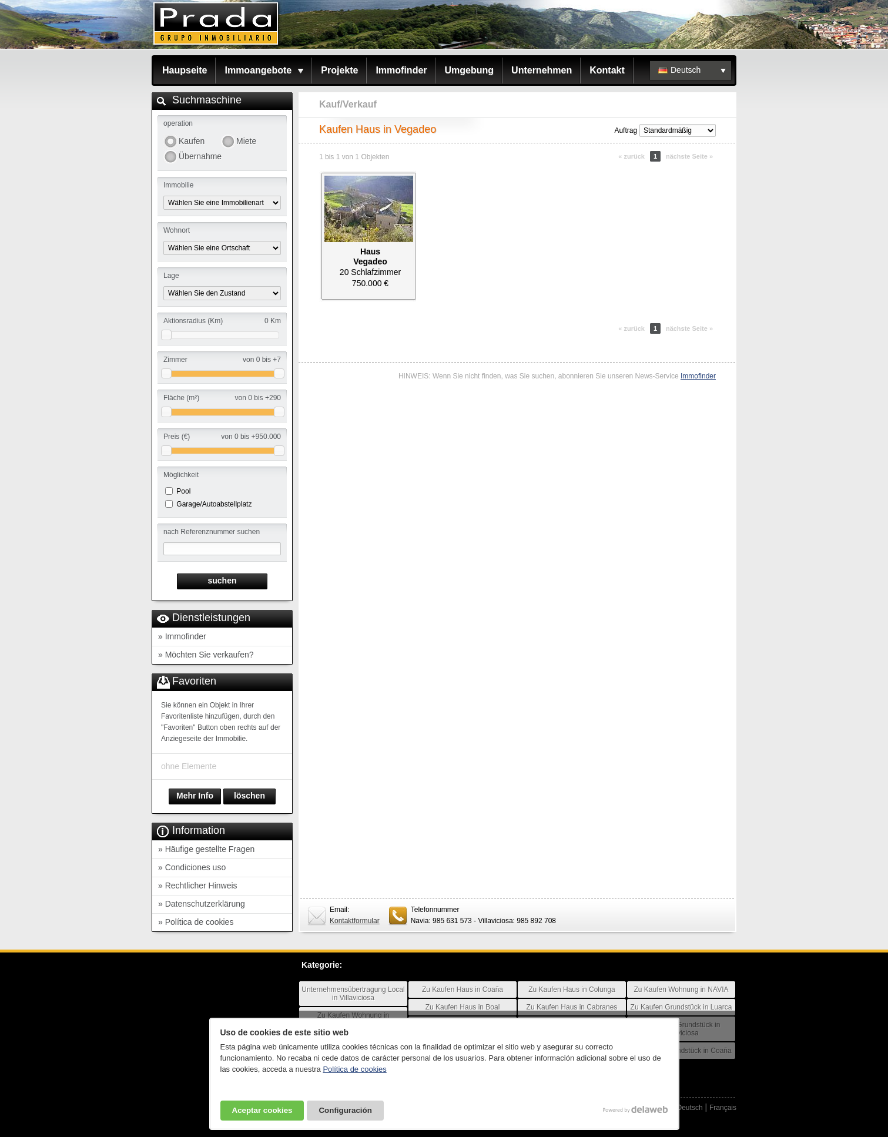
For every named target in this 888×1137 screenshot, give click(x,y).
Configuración (345, 1110)
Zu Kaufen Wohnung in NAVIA (681, 989)
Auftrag (625, 130)
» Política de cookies (195, 922)
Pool (183, 491)
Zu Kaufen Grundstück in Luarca (681, 1007)
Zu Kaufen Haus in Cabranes (572, 1007)
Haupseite (184, 70)
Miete (246, 141)
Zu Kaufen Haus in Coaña (462, 989)
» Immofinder (182, 636)
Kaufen (192, 141)
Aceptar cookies (262, 1110)
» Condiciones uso (192, 867)
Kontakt (607, 70)
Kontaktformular (355, 921)
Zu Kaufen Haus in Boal (462, 1007)
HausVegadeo (370, 256)
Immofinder (401, 70)
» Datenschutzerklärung (201, 903)
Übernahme (200, 156)
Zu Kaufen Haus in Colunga (571, 989)
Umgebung (469, 70)
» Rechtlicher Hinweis (197, 885)
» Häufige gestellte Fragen (206, 849)
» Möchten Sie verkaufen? (206, 654)
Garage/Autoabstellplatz (214, 504)
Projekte (339, 70)
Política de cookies (354, 1069)
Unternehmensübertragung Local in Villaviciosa (352, 993)
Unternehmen (541, 70)
